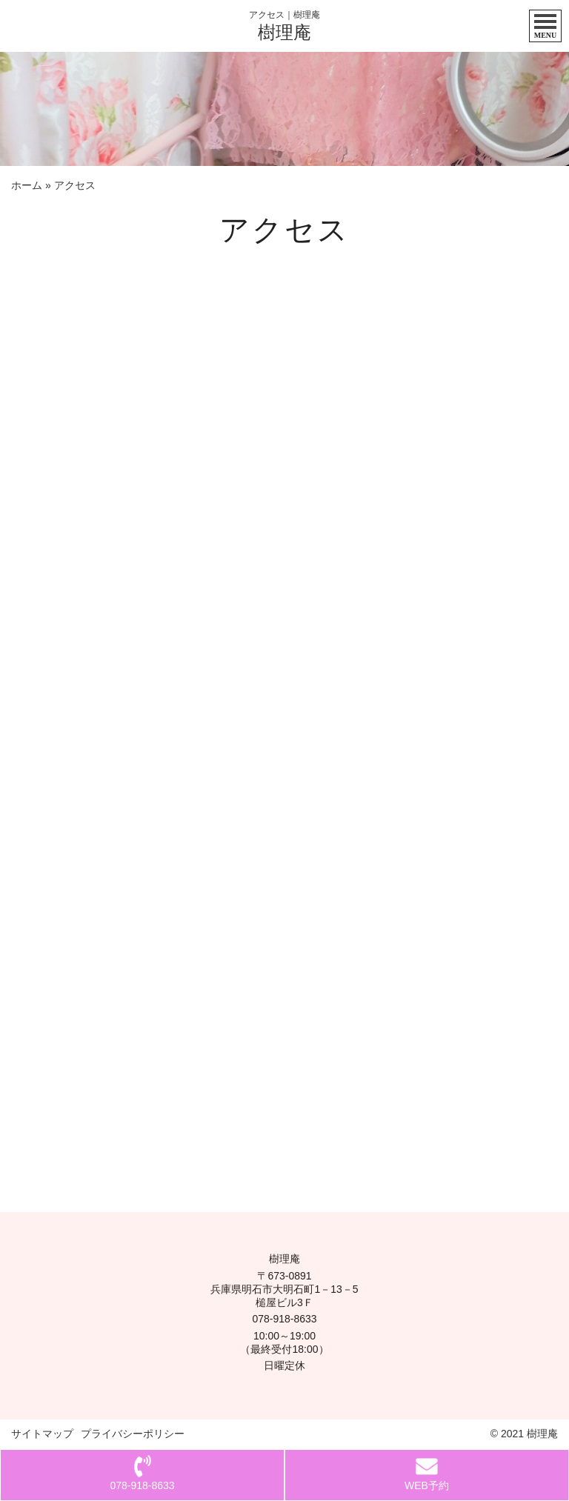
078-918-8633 (284, 1319)
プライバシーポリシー (132, 1434)
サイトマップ (42, 1434)
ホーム (26, 185)
